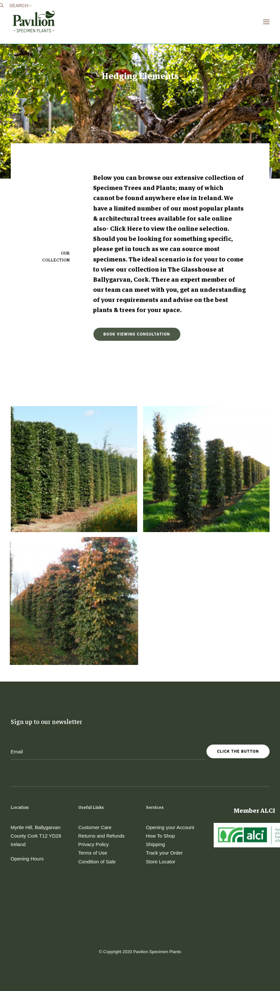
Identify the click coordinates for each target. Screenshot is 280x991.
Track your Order (164, 853)
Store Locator (160, 861)
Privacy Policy (93, 844)
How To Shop (160, 836)
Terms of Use (92, 853)
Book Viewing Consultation (137, 334)
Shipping (155, 844)
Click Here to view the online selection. (169, 229)
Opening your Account (170, 827)
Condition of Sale (97, 861)
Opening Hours (27, 858)
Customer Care (95, 827)
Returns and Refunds (101, 836)
